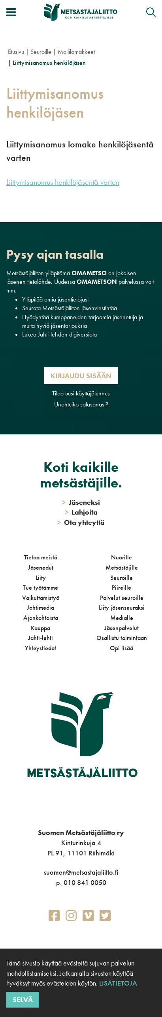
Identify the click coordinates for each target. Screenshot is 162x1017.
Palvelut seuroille (121, 598)
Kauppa (40, 628)
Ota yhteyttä (81, 522)
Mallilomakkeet (76, 52)
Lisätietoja (117, 983)
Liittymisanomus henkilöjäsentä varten (62, 182)
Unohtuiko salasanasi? (81, 404)
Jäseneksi (81, 502)
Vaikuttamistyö (40, 598)
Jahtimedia (40, 607)
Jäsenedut (40, 567)
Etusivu (16, 52)
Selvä (23, 999)
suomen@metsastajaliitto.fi (81, 872)
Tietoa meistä (40, 557)
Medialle (121, 618)
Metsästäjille (121, 567)
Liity (41, 578)
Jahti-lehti (40, 638)
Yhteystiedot (40, 648)
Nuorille (121, 557)
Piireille (121, 587)
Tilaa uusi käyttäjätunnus (81, 393)
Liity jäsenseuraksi (122, 607)
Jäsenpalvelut (121, 628)
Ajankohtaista (40, 618)
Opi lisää (121, 648)
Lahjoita (81, 512)
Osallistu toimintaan (121, 638)
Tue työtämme (40, 587)
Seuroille (40, 52)
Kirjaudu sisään (81, 375)
